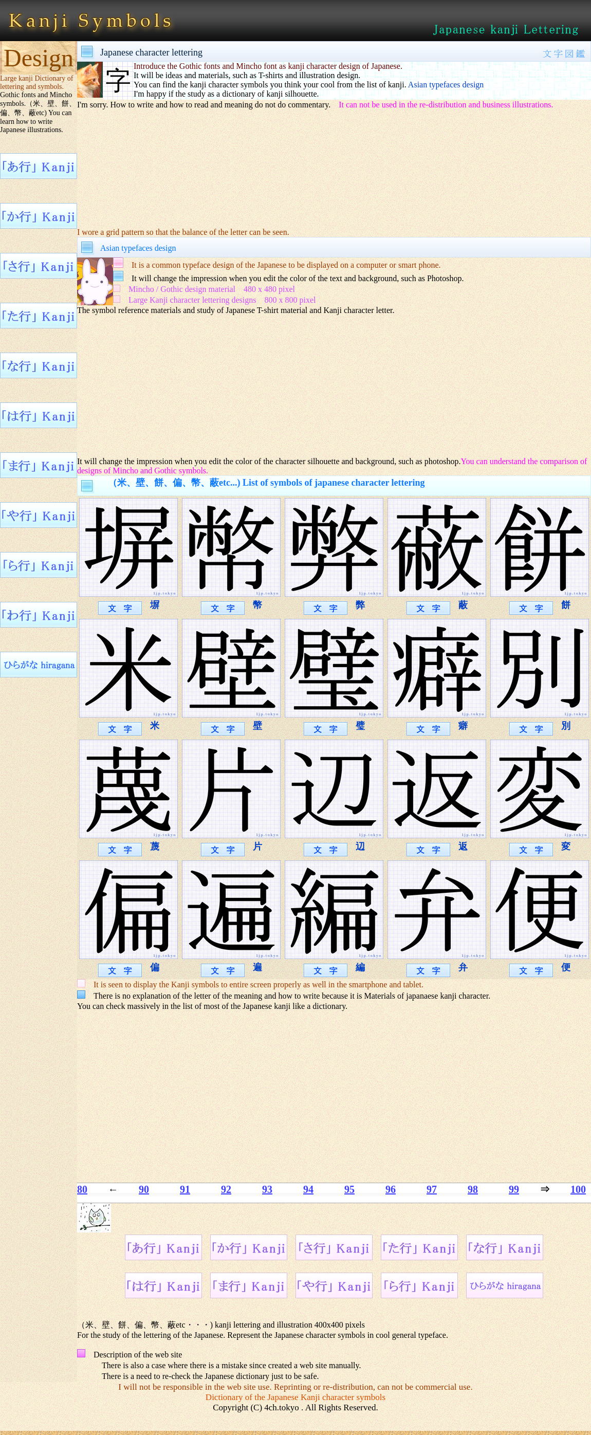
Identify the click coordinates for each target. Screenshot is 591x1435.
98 (473, 1189)
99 (514, 1189)
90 (144, 1189)
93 (267, 1189)
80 (82, 1189)
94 (308, 1189)
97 (432, 1189)
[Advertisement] (270, 385)
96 (390, 1189)
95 (349, 1189)
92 (226, 1189)
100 (578, 1189)
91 (185, 1189)
